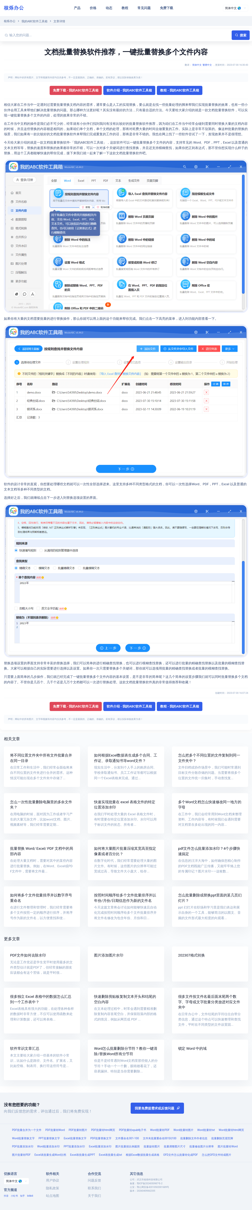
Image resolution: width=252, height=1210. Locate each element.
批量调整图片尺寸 (175, 1146)
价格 (93, 8)
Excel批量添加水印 (100, 1146)
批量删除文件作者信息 (193, 1138)
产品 (77, 8)
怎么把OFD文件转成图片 (216, 1154)
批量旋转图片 (152, 1146)
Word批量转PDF (159, 1130)
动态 (109, 8)
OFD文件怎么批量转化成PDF (180, 1154)
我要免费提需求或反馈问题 (157, 1108)
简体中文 (197, 65)
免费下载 (166, 8)
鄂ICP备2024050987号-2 (149, 1183)
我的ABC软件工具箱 (34, 21)
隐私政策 (52, 1188)
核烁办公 (14, 8)
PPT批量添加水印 (74, 1146)
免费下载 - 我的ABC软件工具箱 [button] (75, 90)
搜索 (240, 35)
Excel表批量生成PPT (82, 1154)
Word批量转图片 (183, 1130)
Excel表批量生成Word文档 (50, 1154)
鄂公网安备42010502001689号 (153, 1187)
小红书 (14, 1195)
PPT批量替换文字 (49, 1138)
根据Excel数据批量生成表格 (142, 1154)
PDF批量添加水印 (22, 1146)
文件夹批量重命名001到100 (159, 1138)
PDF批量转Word (55, 1130)
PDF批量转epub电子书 (132, 1130)
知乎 (22, 1195)
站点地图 (52, 1196)
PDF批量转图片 (78, 1130)
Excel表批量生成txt (110, 1154)
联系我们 (94, 1188)
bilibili (30, 1195)
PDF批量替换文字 (101, 1138)
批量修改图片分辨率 (201, 1146)
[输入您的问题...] (120, 35)
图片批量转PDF (21, 1154)
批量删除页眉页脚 (222, 1138)
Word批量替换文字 (23, 1138)
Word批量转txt (206, 1130)
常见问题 (144, 8)
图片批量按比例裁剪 (127, 1146)
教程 (125, 8)
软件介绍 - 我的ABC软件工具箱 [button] (129, 90)
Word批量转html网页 (231, 1130)
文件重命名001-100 (127, 1138)
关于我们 (94, 1196)
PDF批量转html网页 (103, 1130)
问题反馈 (94, 1180)
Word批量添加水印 (48, 1146)
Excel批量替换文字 (75, 1138)
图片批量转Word (228, 1146)
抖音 (6, 1195)
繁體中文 (207, 65)
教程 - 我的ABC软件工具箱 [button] (179, 90)
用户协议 (52, 1180)
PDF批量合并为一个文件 (26, 1130)
